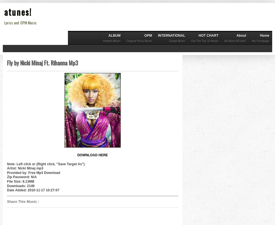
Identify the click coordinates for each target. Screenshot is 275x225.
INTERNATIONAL (171, 39)
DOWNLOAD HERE (92, 155)
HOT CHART (204, 39)
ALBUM (111, 39)
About (235, 39)
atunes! (18, 12)
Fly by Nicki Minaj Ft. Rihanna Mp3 (42, 62)
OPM (139, 39)
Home (260, 39)
